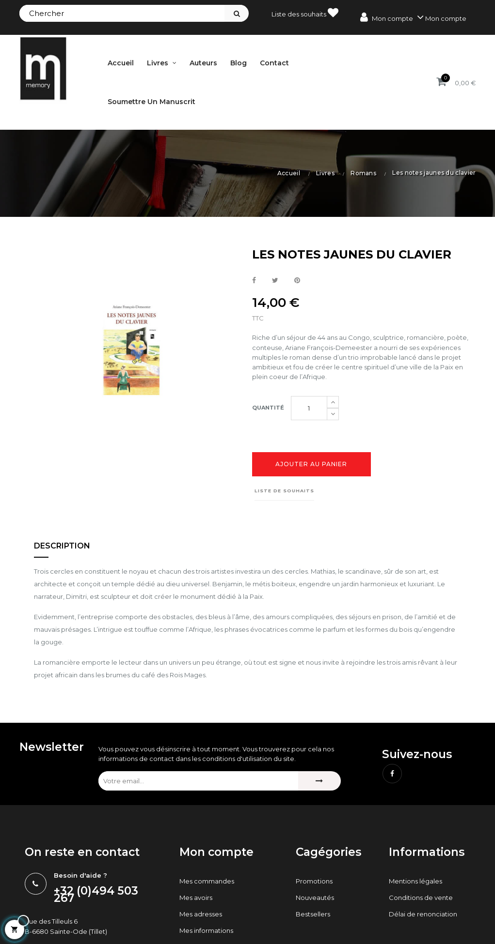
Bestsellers (313, 914)
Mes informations (206, 930)
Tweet (275, 280)
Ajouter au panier (311, 464)
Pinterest (297, 280)
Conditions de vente (421, 897)
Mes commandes (206, 881)
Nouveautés (315, 897)
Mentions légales (415, 881)
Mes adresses (200, 914)
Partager (254, 280)
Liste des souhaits (304, 12)
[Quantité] (309, 408)
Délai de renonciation (423, 914)
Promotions (314, 881)
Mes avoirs (195, 897)
